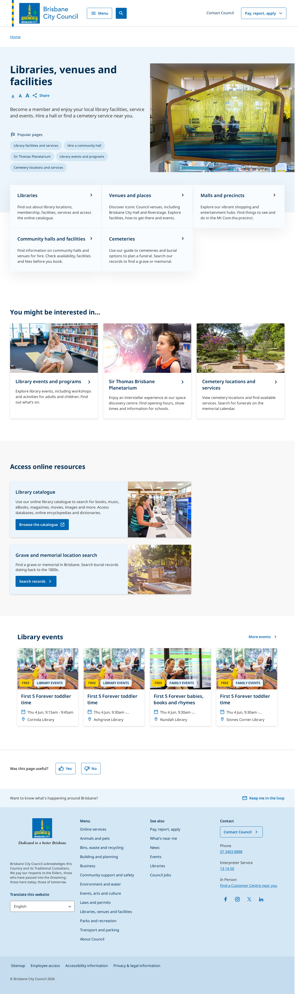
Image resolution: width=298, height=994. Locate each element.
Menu (99, 13)
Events (155, 856)
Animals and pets (95, 838)
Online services (93, 829)
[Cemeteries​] (147, 249)
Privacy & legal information (136, 965)
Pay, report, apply (264, 13)
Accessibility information (86, 965)
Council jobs (160, 875)
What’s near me (163, 838)
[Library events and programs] (54, 371)
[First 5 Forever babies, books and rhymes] (180, 687)
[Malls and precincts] (239, 206)
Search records (32, 581)
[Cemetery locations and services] (241, 371)
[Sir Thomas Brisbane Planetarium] (147, 371)
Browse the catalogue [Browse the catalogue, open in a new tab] (38, 524)
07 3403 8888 (231, 851)
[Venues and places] (147, 206)
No (90, 768)
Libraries (157, 865)
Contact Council (220, 12)
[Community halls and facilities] (55, 249)
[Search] (121, 13)
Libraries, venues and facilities (106, 911)
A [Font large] (27, 95)
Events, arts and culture (100, 893)
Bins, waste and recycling (101, 847)
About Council (92, 939)
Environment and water (100, 884)
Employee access (45, 965)
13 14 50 (227, 868)
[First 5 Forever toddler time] (47, 687)
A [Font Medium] (20, 96)
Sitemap (18, 965)
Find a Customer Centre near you (248, 885)
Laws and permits (95, 902)
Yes (65, 768)
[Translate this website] (42, 906)
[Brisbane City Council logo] (45, 13)
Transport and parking (99, 929)
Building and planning (99, 856)
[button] (40, 95)
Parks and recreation (98, 920)
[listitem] (36, 145)
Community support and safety (107, 875)
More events (263, 636)
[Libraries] (55, 206)
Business (87, 865)
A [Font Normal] (13, 96)
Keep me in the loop (263, 798)
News (155, 847)
